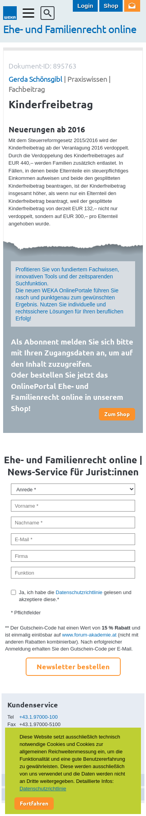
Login (85, 5)
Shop (111, 5)
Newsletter (132, 6)
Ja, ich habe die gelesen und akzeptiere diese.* (75, 595)
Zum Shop (117, 413)
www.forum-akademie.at (89, 635)
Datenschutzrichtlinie (79, 592)
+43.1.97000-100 (38, 717)
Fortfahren (34, 803)
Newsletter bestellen (73, 666)
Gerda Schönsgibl (35, 78)
